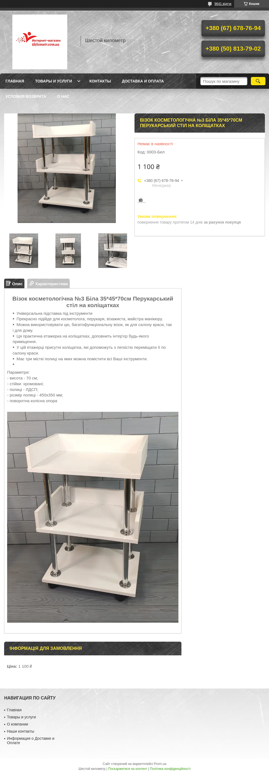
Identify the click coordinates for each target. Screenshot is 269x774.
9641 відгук (222, 4)
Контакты (100, 81)
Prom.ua (160, 764)
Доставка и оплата (143, 81)
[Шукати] (258, 81)
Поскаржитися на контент (127, 769)
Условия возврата (25, 96)
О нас (63, 96)
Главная (14, 81)
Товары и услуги (53, 81)
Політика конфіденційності (170, 769)
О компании (17, 724)
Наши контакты (20, 731)
